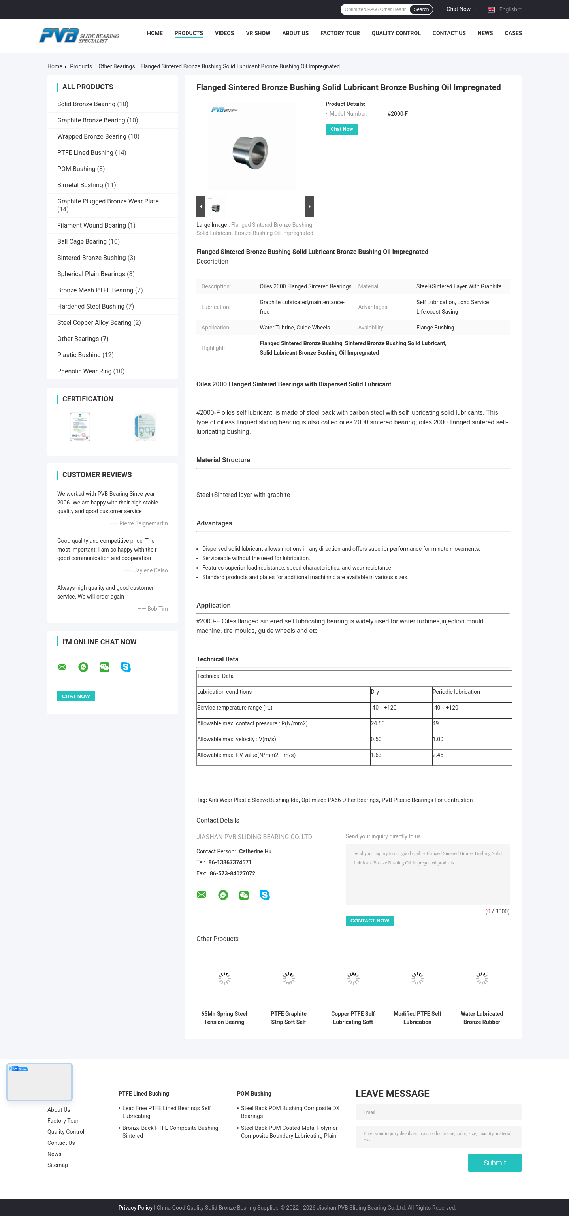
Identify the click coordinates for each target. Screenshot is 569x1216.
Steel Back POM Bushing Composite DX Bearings (290, 1112)
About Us (295, 33)
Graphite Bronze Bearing (91, 120)
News (485, 33)
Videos (224, 33)
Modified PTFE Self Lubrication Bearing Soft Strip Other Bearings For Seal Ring (417, 1018)
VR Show (258, 33)
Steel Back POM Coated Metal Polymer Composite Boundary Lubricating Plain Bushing (289, 1133)
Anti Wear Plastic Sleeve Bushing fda (254, 800)
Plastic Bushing (79, 355)
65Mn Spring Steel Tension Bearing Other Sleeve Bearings (224, 1018)
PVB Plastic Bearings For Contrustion (427, 800)
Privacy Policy (136, 1208)
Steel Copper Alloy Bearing (94, 322)
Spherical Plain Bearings (91, 274)
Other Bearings (116, 66)
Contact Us (449, 33)
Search (421, 9)
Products (189, 33)
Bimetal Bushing (80, 185)
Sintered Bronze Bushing (91, 258)
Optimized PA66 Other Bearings (340, 800)
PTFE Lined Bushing (85, 152)
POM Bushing (76, 169)
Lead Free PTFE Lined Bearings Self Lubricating (166, 1112)
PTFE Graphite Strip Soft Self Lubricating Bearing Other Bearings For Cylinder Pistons (288, 1018)
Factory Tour (340, 33)
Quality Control (396, 33)
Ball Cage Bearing (82, 241)
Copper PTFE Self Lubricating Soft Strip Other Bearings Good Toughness (353, 1018)
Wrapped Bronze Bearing (91, 136)
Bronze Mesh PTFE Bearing (95, 290)
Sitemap (57, 1165)
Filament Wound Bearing (91, 225)
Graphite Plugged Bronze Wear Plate (108, 201)
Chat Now (459, 9)
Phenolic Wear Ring (84, 371)
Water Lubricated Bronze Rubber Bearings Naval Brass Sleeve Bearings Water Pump (482, 1018)
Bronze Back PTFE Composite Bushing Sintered (170, 1132)
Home (155, 33)
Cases (513, 33)
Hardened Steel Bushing (90, 306)
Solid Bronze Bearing (86, 104)
